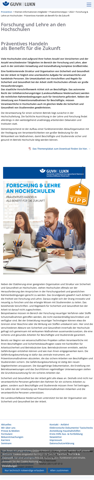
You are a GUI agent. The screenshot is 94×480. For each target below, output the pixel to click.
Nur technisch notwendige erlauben (24, 470)
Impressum (56, 440)
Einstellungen (9, 466)
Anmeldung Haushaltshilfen (65, 430)
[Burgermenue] (87, 4)
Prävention (6, 11)
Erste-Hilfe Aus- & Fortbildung (66, 433)
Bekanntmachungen (12, 437)
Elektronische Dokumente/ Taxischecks (71, 427)
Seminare (6, 443)
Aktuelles (6, 424)
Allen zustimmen (59, 470)
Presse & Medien (10, 430)
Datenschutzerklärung (62, 443)
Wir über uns (8, 427)
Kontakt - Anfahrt (59, 424)
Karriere (5, 440)
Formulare (6, 433)
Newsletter (56, 437)
